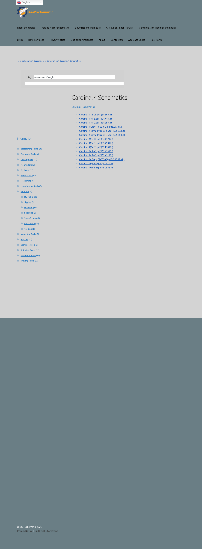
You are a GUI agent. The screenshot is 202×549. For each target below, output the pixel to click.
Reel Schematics (26, 27)
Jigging (28, 202)
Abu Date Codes (136, 39)
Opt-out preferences (82, 39)
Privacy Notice (57, 39)
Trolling (28, 228)
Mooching (29, 207)
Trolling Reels (27, 260)
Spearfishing (30, 218)
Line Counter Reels (30, 186)
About (102, 39)
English (23, 2)
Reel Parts (156, 39)
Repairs (24, 239)
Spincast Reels (28, 244)
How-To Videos (36, 39)
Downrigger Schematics (88, 27)
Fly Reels (25, 170)
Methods (25, 191)
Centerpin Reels (28, 154)
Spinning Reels (28, 250)
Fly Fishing (29, 196)
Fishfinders (26, 164)
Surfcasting (30, 223)
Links (20, 39)
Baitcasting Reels (29, 148)
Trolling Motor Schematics (54, 27)
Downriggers (27, 159)
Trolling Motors (28, 255)
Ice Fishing (26, 180)
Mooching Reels (28, 234)
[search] (74, 77)
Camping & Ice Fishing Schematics (157, 27)
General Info (27, 175)
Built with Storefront (46, 530)
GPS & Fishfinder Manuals (120, 27)
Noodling (28, 212)
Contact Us (117, 39)
